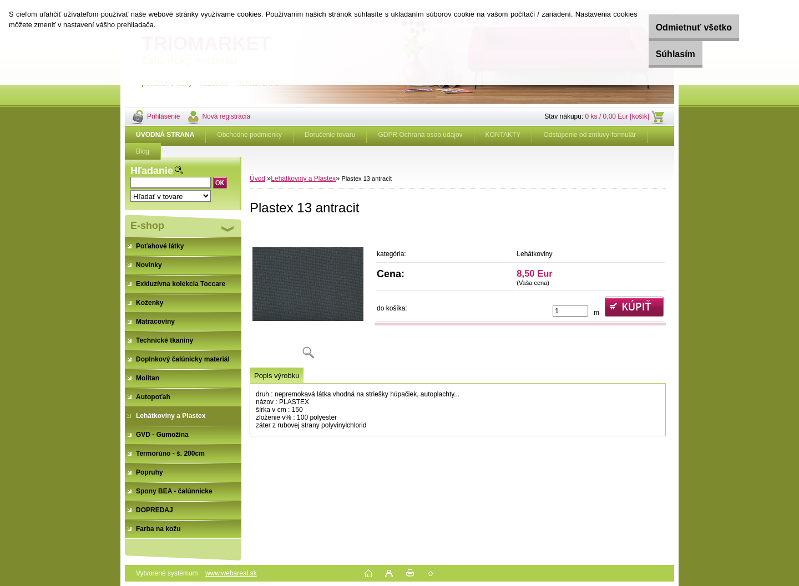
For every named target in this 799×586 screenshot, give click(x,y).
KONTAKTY (503, 135)
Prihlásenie (163, 116)
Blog (142, 151)
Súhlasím (660, 54)
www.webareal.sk (231, 573)
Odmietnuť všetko (678, 27)
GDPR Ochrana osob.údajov (420, 135)
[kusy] (570, 311)
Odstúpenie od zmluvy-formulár (589, 135)
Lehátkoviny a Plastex (303, 178)
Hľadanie (151, 170)
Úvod (257, 178)
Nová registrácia (226, 116)
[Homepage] (165, 134)
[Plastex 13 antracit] (308, 296)
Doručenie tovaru (330, 135)
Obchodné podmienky (249, 135)
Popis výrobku (276, 375)
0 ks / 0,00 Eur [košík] (617, 116)
